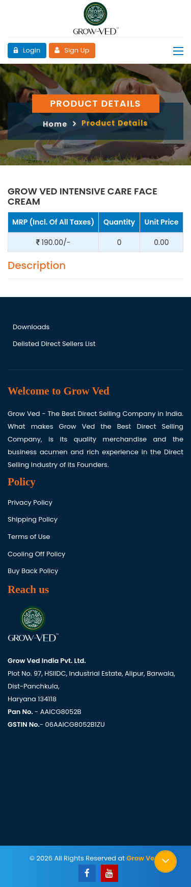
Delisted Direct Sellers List (54, 344)
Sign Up (71, 50)
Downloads (31, 327)
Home (55, 124)
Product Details (114, 123)
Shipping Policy (33, 519)
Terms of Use (29, 536)
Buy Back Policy (33, 571)
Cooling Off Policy (36, 554)
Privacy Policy (30, 502)
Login (26, 50)
